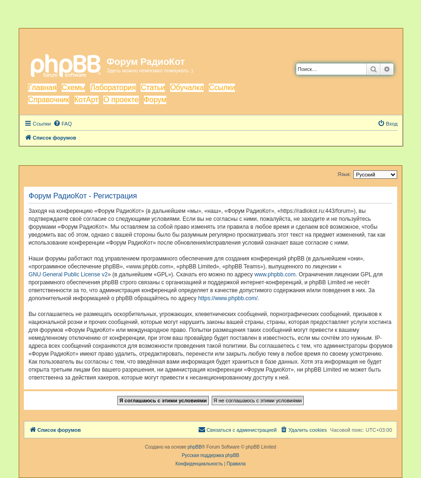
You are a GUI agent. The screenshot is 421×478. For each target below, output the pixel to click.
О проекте (120, 100)
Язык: (344, 174)
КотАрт (86, 100)
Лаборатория (113, 87)
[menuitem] (62, 123)
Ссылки (222, 87)
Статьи (153, 87)
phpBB (195, 447)
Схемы (74, 87)
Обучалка (187, 87)
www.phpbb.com (274, 274)
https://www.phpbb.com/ (227, 298)
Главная (42, 87)
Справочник (48, 100)
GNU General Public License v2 (68, 274)
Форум (155, 100)
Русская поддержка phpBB (210, 455)
